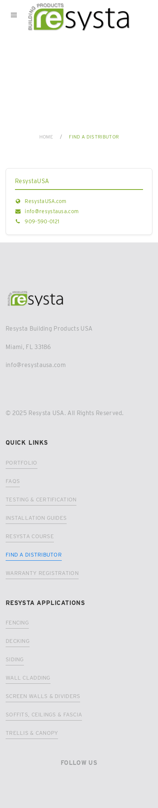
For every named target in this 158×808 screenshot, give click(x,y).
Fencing (17, 622)
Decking (18, 641)
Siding (15, 659)
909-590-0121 (42, 221)
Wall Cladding (28, 677)
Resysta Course (30, 536)
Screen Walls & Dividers (43, 696)
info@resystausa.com (52, 211)
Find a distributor (34, 554)
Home (46, 137)
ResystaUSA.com (45, 201)
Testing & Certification (41, 499)
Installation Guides (36, 518)
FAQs (13, 481)
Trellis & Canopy (32, 733)
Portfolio (21, 462)
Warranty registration (42, 573)
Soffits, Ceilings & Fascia (44, 714)
